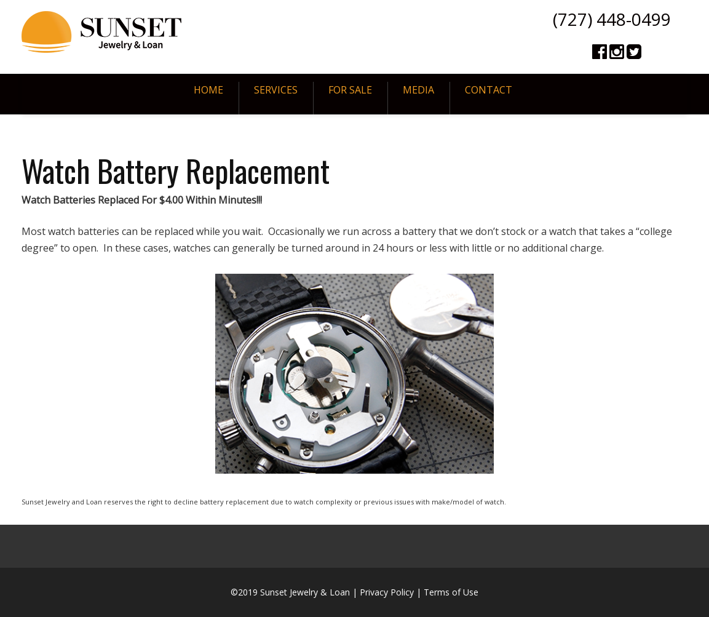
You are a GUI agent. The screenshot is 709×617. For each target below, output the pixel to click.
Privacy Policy (387, 592)
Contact (488, 90)
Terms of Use (451, 592)
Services (276, 90)
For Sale (350, 90)
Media (418, 90)
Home (208, 90)
